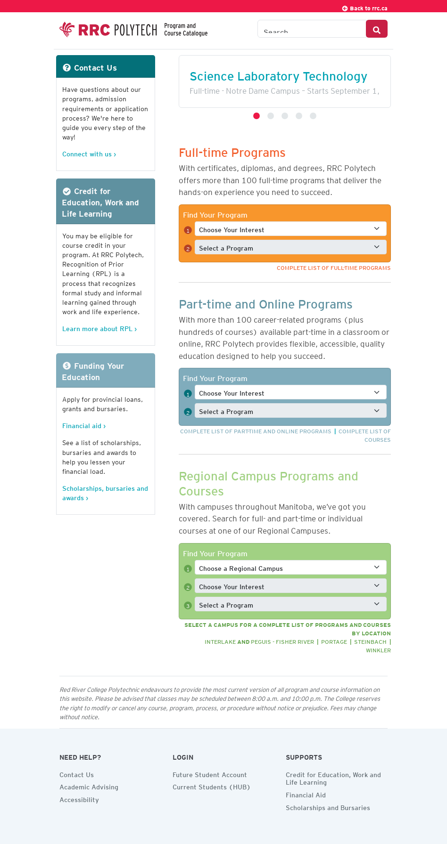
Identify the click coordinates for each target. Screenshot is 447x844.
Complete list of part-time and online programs (255, 430)
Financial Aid (306, 793)
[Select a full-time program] (291, 247)
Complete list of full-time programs (334, 266)
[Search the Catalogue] (311, 29)
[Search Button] (377, 29)
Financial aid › (84, 424)
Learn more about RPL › (99, 327)
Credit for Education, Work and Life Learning (333, 777)
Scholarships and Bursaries (328, 806)
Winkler (378, 649)
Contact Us (76, 773)
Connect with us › (89, 152)
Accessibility (79, 798)
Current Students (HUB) (212, 785)
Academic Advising (88, 785)
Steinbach (370, 640)
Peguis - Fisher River (282, 640)
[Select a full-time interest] (291, 228)
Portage (334, 640)
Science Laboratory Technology (278, 73)
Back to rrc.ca (364, 7)
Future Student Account (210, 773)
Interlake (220, 640)
